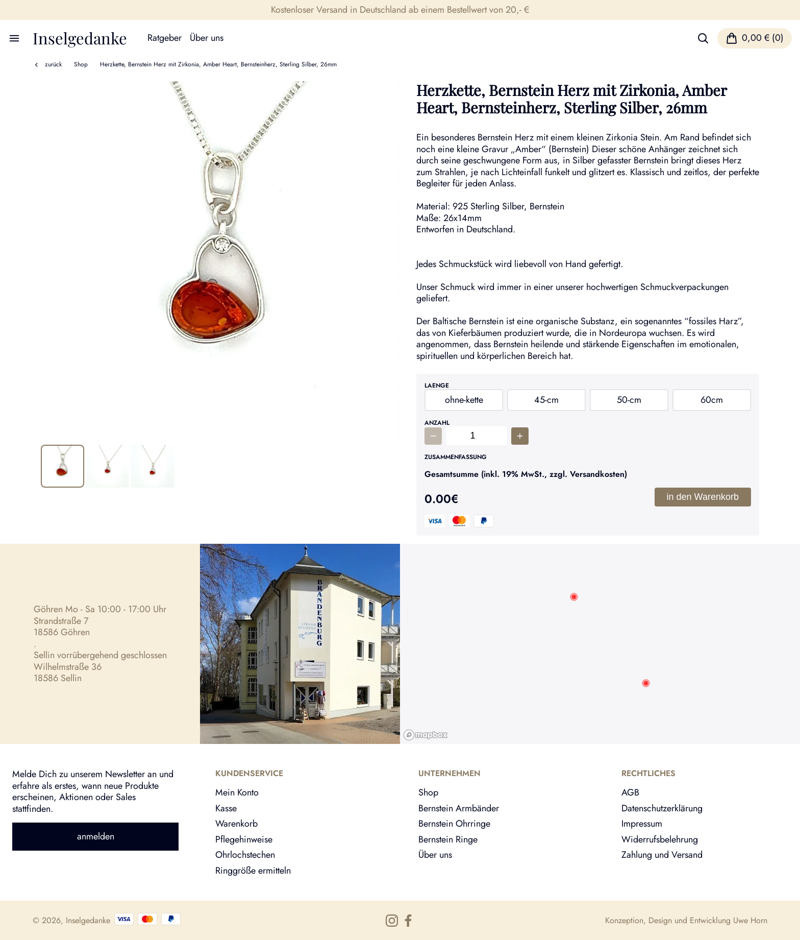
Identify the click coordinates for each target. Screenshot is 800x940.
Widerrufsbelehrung (659, 839)
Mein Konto (237, 792)
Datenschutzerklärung (662, 808)
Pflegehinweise (243, 839)
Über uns (206, 38)
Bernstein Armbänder (458, 808)
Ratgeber (164, 38)
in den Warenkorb (703, 497)
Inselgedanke (80, 38)
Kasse (226, 808)
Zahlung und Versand (662, 854)
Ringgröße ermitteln (253, 870)
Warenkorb (236, 823)
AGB (630, 792)
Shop (81, 64)
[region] (600, 644)
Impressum (641, 823)
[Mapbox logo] (425, 735)
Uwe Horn (750, 920)
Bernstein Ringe (448, 839)
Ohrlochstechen (245, 854)
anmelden (95, 836)
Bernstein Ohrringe (454, 823)
